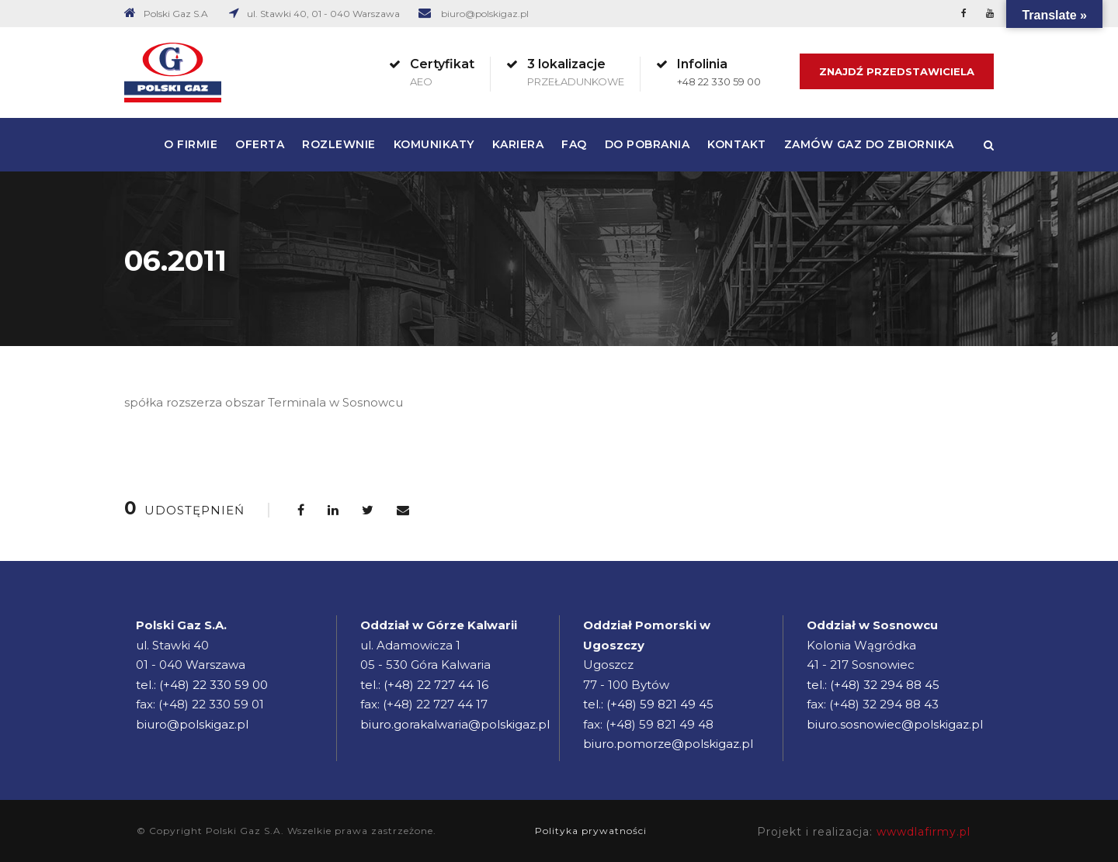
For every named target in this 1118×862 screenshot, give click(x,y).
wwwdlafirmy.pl (923, 832)
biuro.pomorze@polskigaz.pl (668, 743)
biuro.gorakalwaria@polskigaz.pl (455, 724)
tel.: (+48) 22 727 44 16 (424, 684)
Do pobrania (647, 144)
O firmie (190, 144)
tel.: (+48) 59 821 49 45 (648, 704)
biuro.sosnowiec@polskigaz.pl (895, 724)
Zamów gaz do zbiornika (869, 144)
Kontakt (736, 144)
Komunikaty (434, 144)
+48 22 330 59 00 (719, 81)
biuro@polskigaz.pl (485, 13)
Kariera (518, 144)
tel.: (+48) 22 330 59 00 (202, 684)
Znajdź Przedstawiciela (896, 71)
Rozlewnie (339, 144)
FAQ (574, 144)
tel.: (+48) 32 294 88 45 (873, 684)
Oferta (259, 144)
